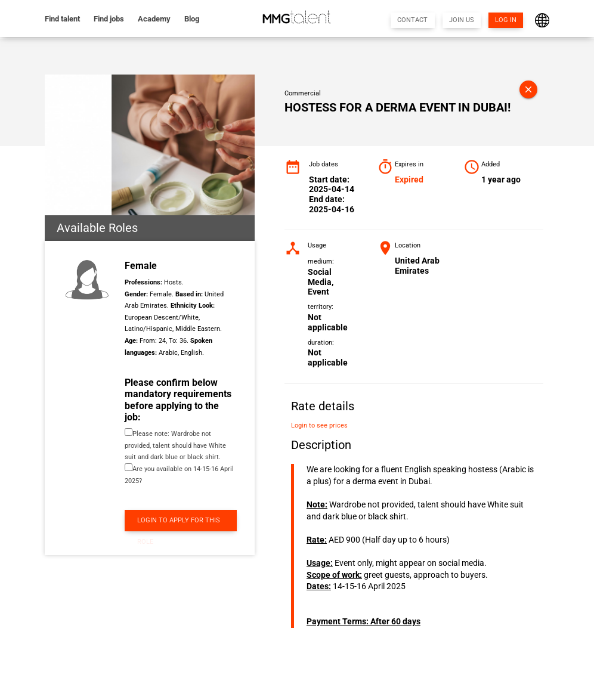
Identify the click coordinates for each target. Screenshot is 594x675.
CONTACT (412, 20)
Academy (154, 18)
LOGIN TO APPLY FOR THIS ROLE (178, 523)
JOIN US (461, 20)
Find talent (62, 18)
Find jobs (109, 18)
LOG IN (505, 20)
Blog (191, 18)
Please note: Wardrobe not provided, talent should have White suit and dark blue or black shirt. (175, 445)
